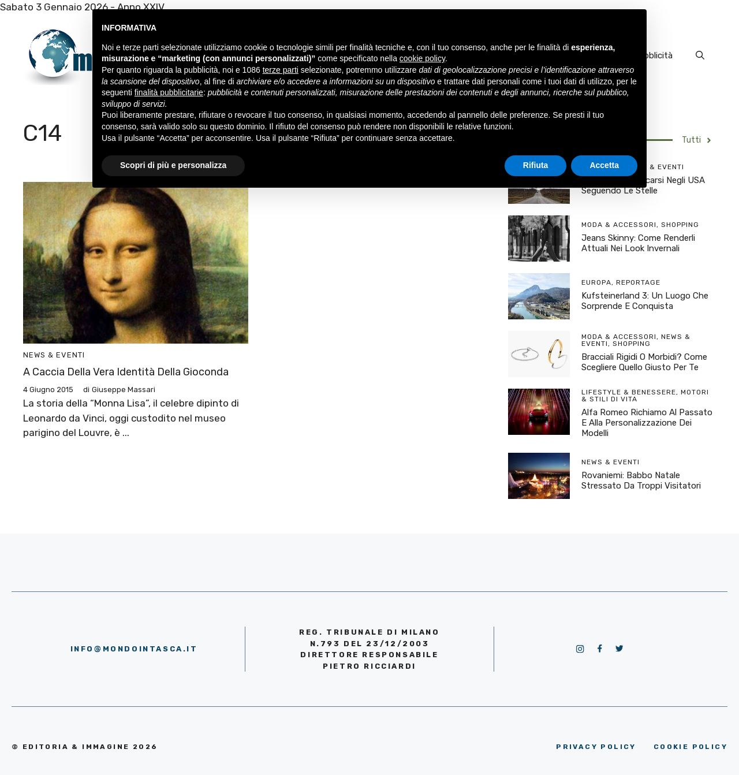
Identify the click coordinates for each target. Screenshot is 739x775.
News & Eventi (54, 355)
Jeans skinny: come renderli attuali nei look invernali (638, 243)
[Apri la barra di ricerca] (700, 55)
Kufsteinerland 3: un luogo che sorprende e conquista (644, 300)
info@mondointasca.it (134, 648)
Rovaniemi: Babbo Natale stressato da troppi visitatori (641, 480)
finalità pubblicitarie (169, 92)
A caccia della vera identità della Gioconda (126, 372)
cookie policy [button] (422, 58)
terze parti (280, 69)
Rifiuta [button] (535, 165)
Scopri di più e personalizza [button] (173, 165)
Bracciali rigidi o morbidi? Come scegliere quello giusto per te (644, 362)
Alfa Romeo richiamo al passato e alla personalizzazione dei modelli (646, 422)
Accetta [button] (604, 165)
